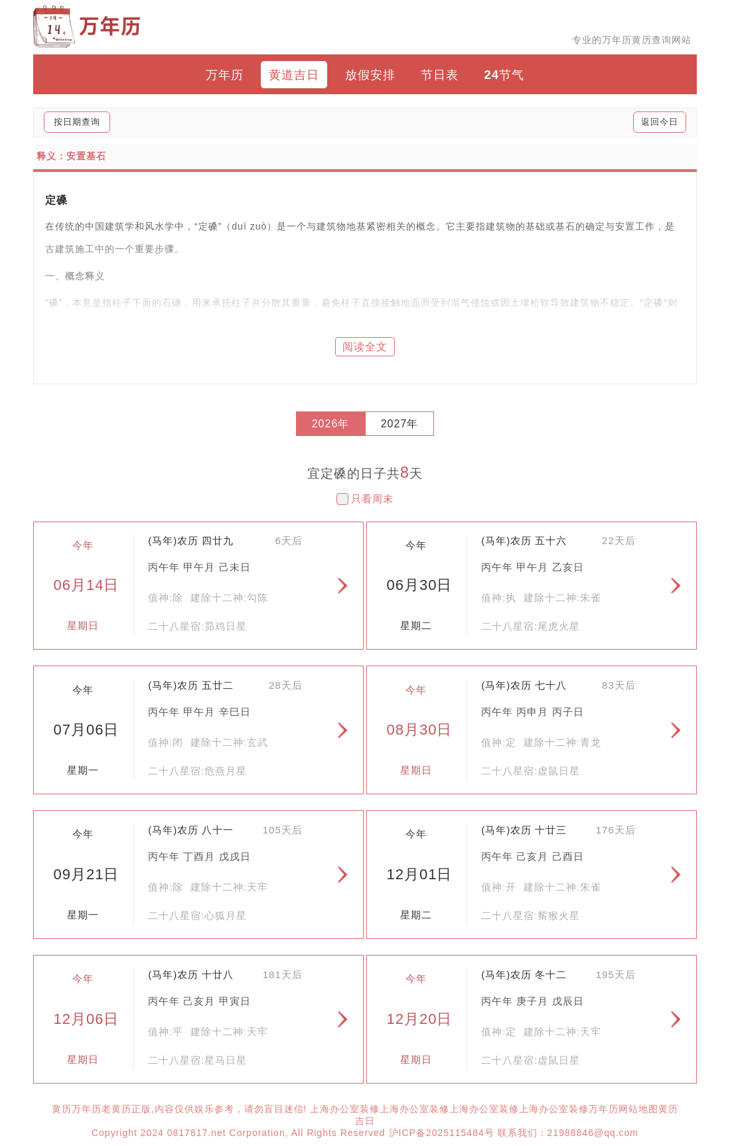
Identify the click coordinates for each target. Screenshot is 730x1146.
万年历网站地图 (623, 1109)
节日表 (440, 75)
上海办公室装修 (345, 1109)
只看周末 (372, 498)
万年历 (225, 75)
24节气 (504, 75)
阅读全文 (365, 346)
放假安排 (370, 75)
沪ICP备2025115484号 (441, 1132)
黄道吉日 (294, 75)
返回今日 (659, 122)
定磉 (56, 200)
